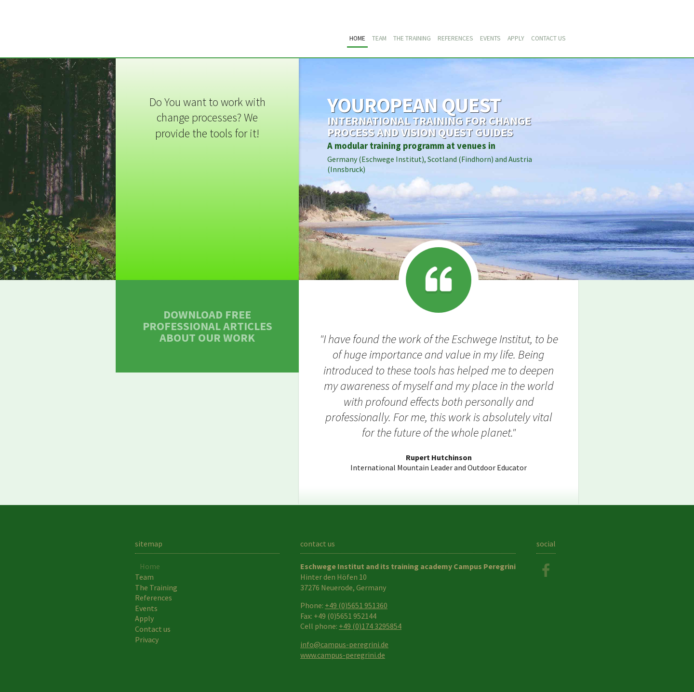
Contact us (548, 38)
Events (490, 38)
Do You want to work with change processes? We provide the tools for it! (207, 117)
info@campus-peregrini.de (344, 644)
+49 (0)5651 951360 (356, 605)
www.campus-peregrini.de (342, 655)
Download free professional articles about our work (207, 326)
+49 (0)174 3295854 (370, 626)
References (455, 38)
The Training (412, 38)
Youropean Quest (226, 29)
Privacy (147, 639)
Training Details (438, 169)
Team (379, 38)
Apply (515, 38)
